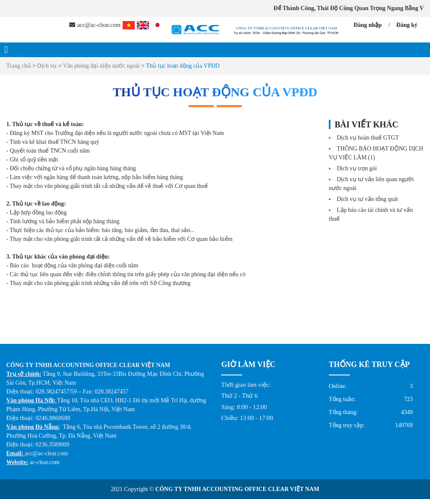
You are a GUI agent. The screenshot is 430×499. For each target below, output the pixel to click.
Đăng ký (406, 25)
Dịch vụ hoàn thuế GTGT (368, 138)
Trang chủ (12, 57)
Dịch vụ (47, 66)
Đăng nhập (368, 25)
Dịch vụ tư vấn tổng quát (367, 199)
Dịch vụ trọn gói (357, 168)
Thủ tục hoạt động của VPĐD (183, 66)
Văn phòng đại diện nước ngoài (101, 66)
